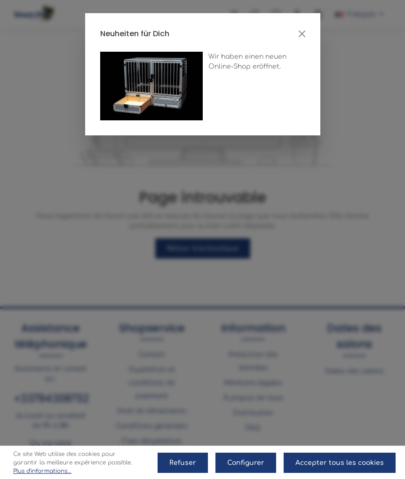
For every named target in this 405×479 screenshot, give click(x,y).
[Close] (302, 33)
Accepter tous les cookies (339, 462)
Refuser (182, 462)
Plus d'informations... (42, 471)
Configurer (245, 462)
